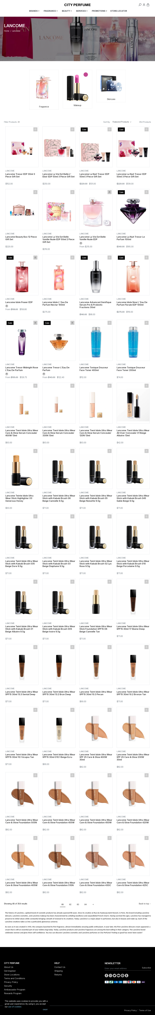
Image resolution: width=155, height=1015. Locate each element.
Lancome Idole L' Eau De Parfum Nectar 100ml (55, 303)
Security (8, 985)
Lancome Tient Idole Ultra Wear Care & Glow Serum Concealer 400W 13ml (21, 433)
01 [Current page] (63, 904)
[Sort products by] (122, 121)
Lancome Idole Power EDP (19, 302)
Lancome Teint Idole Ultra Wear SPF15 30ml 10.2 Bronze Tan (133, 693)
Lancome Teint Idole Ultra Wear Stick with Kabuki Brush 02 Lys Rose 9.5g (96, 564)
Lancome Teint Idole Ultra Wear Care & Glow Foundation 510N (59, 884)
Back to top (145, 903)
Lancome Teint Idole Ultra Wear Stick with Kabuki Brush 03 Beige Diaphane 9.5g (59, 564)
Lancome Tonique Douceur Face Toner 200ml (131, 368)
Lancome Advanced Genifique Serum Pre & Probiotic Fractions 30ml (95, 305)
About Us (8, 967)
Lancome (9, 171)
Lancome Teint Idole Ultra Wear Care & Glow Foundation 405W (21, 884)
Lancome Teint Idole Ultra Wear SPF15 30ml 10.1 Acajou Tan (21, 755)
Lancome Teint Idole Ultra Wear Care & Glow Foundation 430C (96, 884)
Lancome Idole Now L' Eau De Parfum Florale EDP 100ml (132, 303)
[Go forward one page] (92, 904)
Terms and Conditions (14, 978)
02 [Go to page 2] (70, 904)
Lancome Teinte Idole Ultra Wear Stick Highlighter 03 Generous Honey (19, 498)
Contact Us (59, 967)
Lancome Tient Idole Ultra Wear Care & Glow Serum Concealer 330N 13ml (59, 433)
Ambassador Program (14, 989)
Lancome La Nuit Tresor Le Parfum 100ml (131, 238)
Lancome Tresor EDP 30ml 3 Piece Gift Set (20, 175)
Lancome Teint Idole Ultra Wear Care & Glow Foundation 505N (21, 821)
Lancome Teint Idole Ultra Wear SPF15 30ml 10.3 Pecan (96, 693)
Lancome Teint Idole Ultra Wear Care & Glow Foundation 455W (59, 821)
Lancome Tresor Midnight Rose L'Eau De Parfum (21, 368)
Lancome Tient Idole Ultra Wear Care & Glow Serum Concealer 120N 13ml (96, 433)
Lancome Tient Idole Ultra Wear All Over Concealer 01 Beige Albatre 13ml (133, 433)
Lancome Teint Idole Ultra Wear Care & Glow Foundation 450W (96, 821)
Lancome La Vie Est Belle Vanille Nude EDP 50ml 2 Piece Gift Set (58, 239)
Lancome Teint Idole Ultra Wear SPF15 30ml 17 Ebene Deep (133, 627)
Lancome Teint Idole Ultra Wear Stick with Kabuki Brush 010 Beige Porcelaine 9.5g (133, 564)
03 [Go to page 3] (78, 904)
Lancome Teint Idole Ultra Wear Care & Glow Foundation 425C (133, 884)
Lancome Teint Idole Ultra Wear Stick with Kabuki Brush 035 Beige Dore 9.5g (21, 564)
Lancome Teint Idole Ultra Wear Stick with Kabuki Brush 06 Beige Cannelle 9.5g (59, 498)
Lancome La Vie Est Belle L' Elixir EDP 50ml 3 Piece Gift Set (59, 175)
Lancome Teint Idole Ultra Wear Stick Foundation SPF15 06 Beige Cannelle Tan (96, 629)
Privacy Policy (11, 982)
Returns (58, 974)
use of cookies (14, 1007)
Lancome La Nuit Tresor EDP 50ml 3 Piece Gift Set (94, 175)
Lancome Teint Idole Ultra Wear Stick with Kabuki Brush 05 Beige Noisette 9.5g (96, 498)
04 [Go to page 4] (85, 904)
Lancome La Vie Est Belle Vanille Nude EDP (93, 238)
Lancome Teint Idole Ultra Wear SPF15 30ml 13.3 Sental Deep (21, 693)
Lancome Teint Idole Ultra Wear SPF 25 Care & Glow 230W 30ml (133, 757)
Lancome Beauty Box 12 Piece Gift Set (21, 238)
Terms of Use (145, 1010)
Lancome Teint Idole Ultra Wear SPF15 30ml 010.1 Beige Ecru (59, 755)
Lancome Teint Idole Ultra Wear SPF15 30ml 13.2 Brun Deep (59, 693)
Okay (45, 1010)
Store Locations (12, 974)
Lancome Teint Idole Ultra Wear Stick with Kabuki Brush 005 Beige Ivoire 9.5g (59, 629)
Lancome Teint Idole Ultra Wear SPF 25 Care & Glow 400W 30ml (96, 757)
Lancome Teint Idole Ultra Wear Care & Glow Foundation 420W (133, 821)
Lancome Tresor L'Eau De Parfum (56, 368)
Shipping (58, 971)
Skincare (111, 99)
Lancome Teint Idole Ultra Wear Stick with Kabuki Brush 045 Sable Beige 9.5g (133, 498)
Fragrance (44, 106)
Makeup (77, 105)
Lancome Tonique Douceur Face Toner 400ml (94, 368)
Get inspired (9, 971)
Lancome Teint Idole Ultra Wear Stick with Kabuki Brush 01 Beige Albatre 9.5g (21, 629)
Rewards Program (12, 993)
